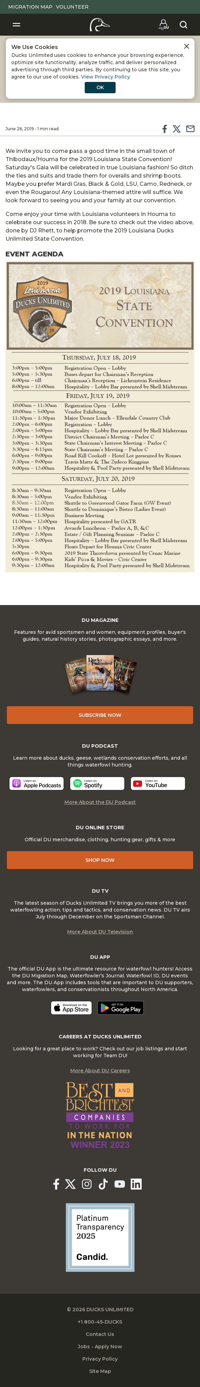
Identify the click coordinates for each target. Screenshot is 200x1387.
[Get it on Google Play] (120, 1008)
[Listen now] (36, 783)
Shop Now (100, 860)
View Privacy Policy (105, 77)
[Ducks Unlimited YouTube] (119, 1184)
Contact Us (100, 1334)
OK (100, 87)
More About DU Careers (100, 1071)
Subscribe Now (100, 715)
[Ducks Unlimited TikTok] (103, 1184)
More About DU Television (100, 932)
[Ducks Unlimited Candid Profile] (100, 1237)
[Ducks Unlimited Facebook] (56, 1184)
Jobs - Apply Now (100, 1346)
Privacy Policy (100, 1359)
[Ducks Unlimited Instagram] (86, 1184)
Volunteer (72, 6)
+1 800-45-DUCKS (100, 1322)
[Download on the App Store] (71, 1008)
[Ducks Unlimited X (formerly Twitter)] (70, 1184)
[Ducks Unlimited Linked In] (136, 1184)
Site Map (100, 1371)
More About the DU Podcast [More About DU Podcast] (100, 802)
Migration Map (30, 6)
